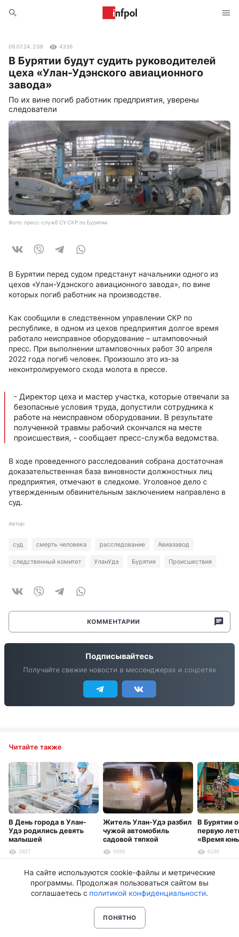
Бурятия (144, 561)
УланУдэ (106, 561)
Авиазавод (173, 544)
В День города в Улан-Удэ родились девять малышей (47, 830)
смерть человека (61, 544)
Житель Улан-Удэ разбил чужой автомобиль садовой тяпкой (147, 830)
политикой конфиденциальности (147, 893)
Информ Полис (120, 13)
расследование (122, 544)
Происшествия (190, 561)
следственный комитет (47, 561)
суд (18, 544)
